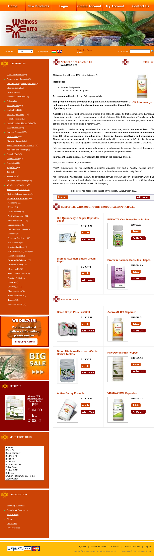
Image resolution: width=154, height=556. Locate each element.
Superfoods (12, 167)
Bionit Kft (24, 459)
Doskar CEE (24, 470)
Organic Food (13, 154)
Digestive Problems (16, 238)
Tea (8, 172)
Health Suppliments (15, 114)
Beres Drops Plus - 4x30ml (73, 312)
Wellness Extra (144, 551)
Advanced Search (98, 546)
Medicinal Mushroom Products (20, 145)
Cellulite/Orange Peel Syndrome (21, 83)
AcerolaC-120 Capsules (122, 312)
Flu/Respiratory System (18, 251)
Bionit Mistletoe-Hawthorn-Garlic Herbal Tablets (77, 353)
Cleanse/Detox (13, 88)
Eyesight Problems (16, 247)
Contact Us (12, 523)
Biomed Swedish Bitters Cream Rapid (76, 260)
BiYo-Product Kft (24, 464)
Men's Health (14, 269)
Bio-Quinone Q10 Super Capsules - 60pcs (78, 219)
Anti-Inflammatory (16, 216)
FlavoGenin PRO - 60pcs (122, 352)
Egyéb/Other (24, 478)
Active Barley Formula (70, 393)
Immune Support (14, 132)
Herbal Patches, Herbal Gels (19, 123)
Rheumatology (14, 291)
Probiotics (11, 163)
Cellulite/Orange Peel (17, 229)
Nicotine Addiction (16, 278)
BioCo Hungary (24, 453)
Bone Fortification (16, 220)
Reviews (115, 546)
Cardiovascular (14, 225)
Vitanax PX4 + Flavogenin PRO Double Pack (35, 398)
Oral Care (12, 282)
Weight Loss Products (16, 185)
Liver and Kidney (15, 264)
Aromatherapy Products (17, 79)
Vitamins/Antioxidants (17, 180)
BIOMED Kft (24, 456)
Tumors (11, 300)
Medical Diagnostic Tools (18, 189)
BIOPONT (24, 461)
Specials (82, 546)
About (9, 519)
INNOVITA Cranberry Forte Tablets (128, 219)
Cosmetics (11, 92)
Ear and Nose (14, 242)
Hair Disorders (14, 255)
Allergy (11, 207)
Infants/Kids (12, 136)
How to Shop (12, 514)
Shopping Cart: (84, 50)
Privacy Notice (13, 527)
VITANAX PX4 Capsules (122, 393)
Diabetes (11, 233)
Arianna (24, 447)
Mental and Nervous (17, 273)
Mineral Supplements (16, 149)
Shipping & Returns (15, 505)
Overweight (13, 286)
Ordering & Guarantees (17, 510)
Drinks (10, 101)
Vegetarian (11, 176)
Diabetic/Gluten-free (16, 96)
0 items (80, 52)
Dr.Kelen (24, 473)
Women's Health (15, 304)
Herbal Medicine (14, 119)
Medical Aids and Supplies (18, 194)
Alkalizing (12, 202)
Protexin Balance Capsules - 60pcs (129, 260)
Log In (148, 546)
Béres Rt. (24, 450)
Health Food (12, 110)
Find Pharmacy (108, 551)
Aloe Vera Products (15, 74)
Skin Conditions (15, 295)
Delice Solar (24, 467)
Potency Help (13, 158)
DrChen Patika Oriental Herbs (24, 476)
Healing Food (13, 105)
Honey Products (14, 127)
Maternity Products (15, 141)
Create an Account (132, 546)
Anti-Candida (14, 211)
